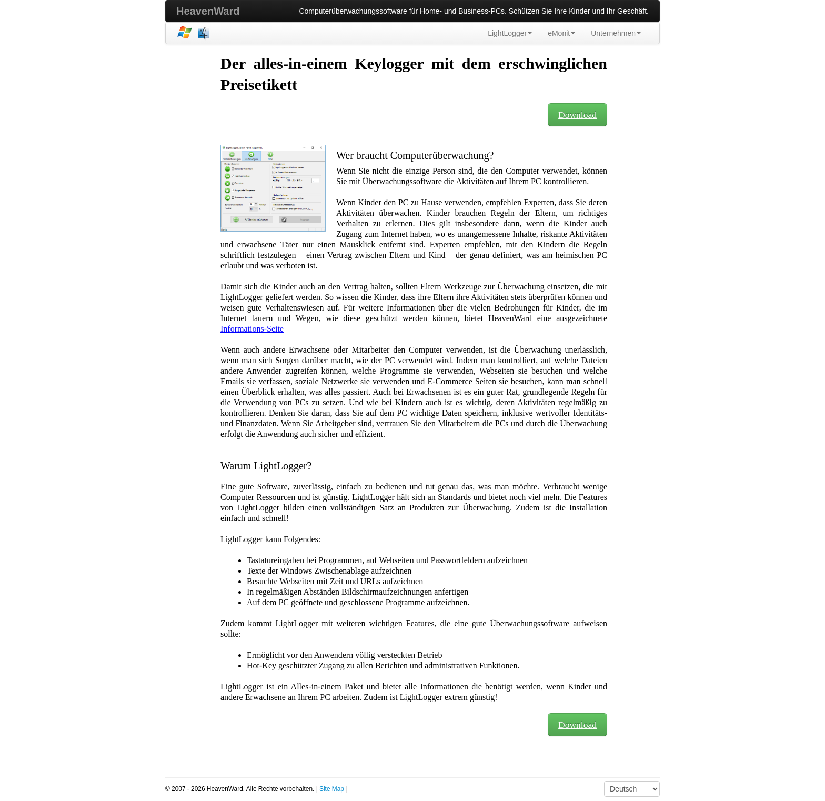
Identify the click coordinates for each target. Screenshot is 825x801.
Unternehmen (616, 33)
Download (577, 114)
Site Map (331, 789)
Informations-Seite (252, 328)
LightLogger (510, 33)
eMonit (561, 33)
